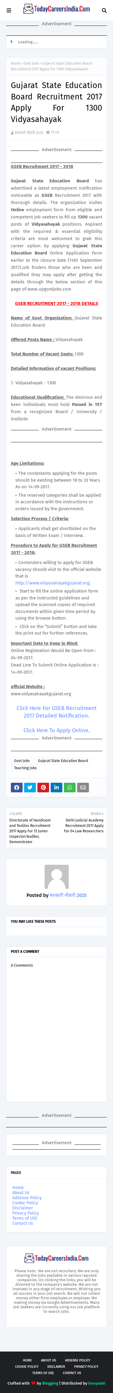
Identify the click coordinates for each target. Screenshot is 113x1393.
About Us (21, 1192)
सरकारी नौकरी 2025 (29, 132)
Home (15, 63)
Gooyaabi (96, 1383)
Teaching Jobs (25, 768)
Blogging (50, 1383)
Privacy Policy (25, 1213)
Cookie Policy (25, 1203)
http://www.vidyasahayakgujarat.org (52, 583)
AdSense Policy (27, 1197)
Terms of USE (24, 1218)
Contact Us (22, 1223)
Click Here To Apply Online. (56, 730)
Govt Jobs (31, 63)
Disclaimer (22, 1208)
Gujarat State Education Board (63, 761)
